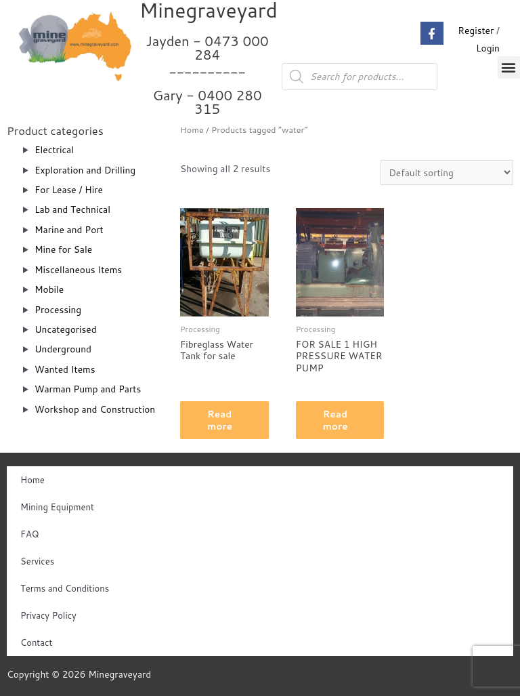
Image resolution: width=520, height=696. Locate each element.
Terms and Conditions (64, 588)
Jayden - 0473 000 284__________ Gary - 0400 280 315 (207, 74)
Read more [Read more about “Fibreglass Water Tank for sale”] (219, 419)
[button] (509, 67)
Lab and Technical (72, 209)
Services (37, 561)
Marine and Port (69, 229)
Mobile (49, 289)
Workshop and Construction (95, 409)
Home (192, 129)
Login (488, 47)
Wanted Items (65, 369)
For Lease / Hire (69, 189)
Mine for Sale (63, 249)
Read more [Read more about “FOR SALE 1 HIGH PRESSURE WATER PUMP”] (335, 419)
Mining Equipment (57, 507)
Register (476, 30)
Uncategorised (66, 329)
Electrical (54, 149)
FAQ (29, 534)
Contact (36, 642)
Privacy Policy (48, 615)
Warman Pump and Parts (88, 388)
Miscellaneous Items (78, 269)
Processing (58, 309)
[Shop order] (447, 172)
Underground (63, 348)
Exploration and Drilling (85, 169)
